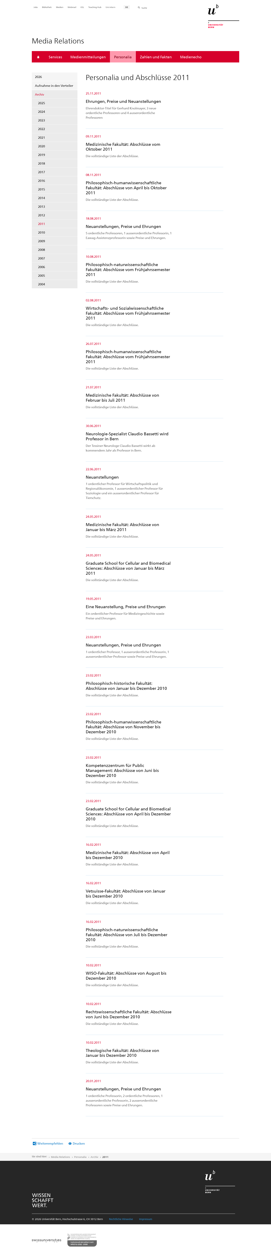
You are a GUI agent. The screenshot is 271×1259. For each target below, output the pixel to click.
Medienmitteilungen (88, 56)
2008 (41, 249)
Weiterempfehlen (50, 1143)
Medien (59, 7)
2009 (41, 241)
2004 (41, 284)
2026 (38, 77)
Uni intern (110, 7)
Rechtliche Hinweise (121, 1219)
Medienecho (191, 56)
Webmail (72, 7)
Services (55, 56)
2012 (41, 215)
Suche (144, 7)
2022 (41, 129)
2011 (41, 224)
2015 (41, 189)
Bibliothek (47, 7)
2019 (41, 155)
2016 (41, 180)
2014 (41, 198)
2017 (41, 172)
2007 (41, 258)
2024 (41, 111)
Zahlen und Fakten (156, 56)
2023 (41, 120)
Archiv (39, 94)
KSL (82, 7)
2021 (41, 137)
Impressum (145, 1219)
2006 (41, 267)
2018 (41, 163)
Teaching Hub (94, 7)
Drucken (79, 1143)
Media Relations (60, 1157)
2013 (41, 206)
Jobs (36, 7)
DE (126, 7)
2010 (41, 232)
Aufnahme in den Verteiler (54, 85)
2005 (41, 275)
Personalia (123, 56)
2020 (41, 146)
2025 (41, 103)
